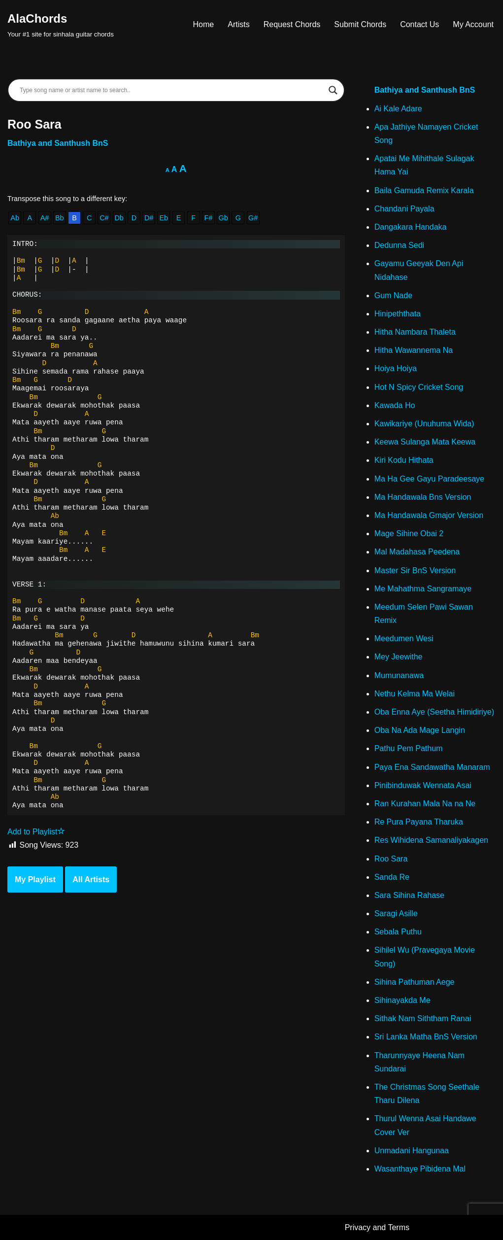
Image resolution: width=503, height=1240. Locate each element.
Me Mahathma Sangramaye (422, 589)
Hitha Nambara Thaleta (415, 332)
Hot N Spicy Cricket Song (419, 387)
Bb (59, 218)
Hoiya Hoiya (395, 368)
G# (253, 218)
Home (203, 24)
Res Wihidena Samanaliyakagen (431, 840)
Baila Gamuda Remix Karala (424, 190)
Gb (223, 218)
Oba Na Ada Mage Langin (419, 730)
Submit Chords (360, 24)
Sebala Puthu (398, 932)
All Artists (90, 879)
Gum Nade (393, 295)
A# (44, 218)
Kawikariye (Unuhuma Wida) (424, 423)
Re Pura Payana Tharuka (418, 822)
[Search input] (172, 90)
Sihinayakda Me (402, 1000)
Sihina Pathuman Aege (414, 982)
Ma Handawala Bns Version (422, 497)
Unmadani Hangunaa (411, 1150)
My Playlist (35, 879)
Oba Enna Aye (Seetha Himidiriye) (434, 712)
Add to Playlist (36, 831)
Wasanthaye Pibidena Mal (420, 1169)
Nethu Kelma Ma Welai (414, 693)
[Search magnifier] (333, 90)
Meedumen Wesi (404, 638)
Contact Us (419, 24)
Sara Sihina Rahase (409, 895)
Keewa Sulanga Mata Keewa (424, 442)
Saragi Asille (396, 913)
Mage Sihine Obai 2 (409, 533)
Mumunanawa (399, 675)
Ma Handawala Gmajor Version (428, 515)
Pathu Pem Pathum (408, 748)
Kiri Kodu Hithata (404, 460)
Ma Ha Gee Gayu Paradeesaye (429, 479)
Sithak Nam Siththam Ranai (422, 1018)
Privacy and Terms (377, 1227)
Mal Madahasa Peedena (417, 552)
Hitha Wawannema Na (413, 350)
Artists (238, 24)
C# (104, 218)
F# (208, 218)
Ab (14, 218)
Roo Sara (391, 859)
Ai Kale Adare (398, 108)
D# (148, 218)
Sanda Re (391, 877)
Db (118, 218)
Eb (163, 218)
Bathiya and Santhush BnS (57, 143)
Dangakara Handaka (410, 227)
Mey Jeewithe (398, 657)
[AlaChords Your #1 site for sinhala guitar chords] (60, 24)
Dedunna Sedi (399, 245)
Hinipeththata (397, 314)
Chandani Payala (404, 209)
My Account (473, 24)
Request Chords (292, 24)
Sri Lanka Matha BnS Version (425, 1037)
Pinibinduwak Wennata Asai (422, 785)
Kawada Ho (394, 405)
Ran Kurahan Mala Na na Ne (424, 803)
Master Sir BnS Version (415, 570)
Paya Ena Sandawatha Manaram (432, 767)
